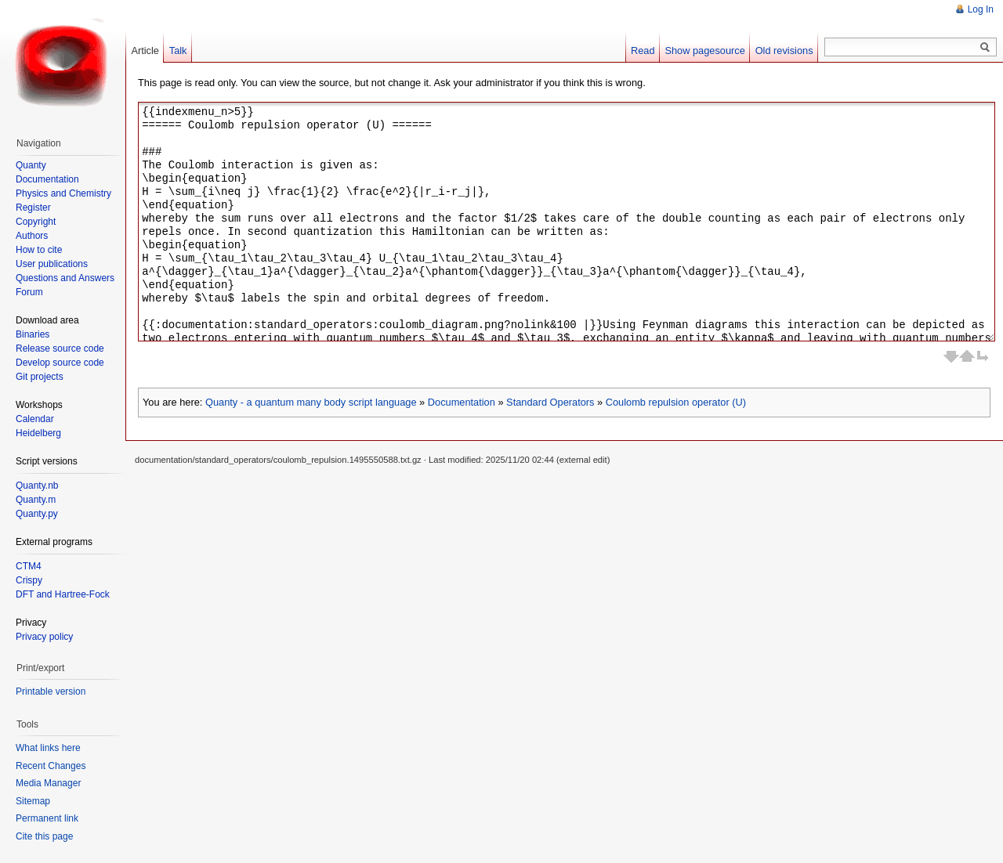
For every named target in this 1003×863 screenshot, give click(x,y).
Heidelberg (38, 433)
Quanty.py (37, 513)
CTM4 (29, 566)
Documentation (461, 402)
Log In (981, 9)
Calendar (35, 418)
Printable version (50, 691)
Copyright (36, 221)
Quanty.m (36, 499)
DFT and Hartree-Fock (63, 594)
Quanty (31, 165)
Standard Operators (550, 402)
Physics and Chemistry (63, 193)
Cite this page (44, 836)
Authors (32, 235)
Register (33, 207)
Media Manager (48, 783)
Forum (29, 292)
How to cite (39, 249)
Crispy (29, 580)
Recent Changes (50, 765)
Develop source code (60, 362)
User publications (52, 263)
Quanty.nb (37, 485)
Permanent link (47, 818)
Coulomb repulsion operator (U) (676, 402)
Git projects (39, 376)
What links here (48, 747)
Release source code (60, 348)
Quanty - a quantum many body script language (311, 402)
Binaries (32, 334)
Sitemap (33, 801)
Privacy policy (44, 636)
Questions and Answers (65, 278)
